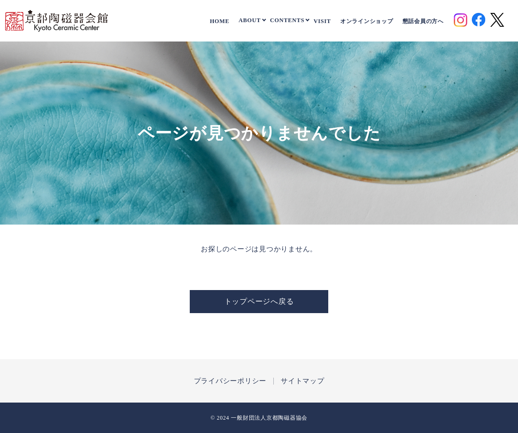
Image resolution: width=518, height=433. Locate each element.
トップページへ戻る (259, 301)
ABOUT (250, 20)
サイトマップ (303, 381)
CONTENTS (287, 20)
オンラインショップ (366, 21)
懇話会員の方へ (423, 21)
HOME (219, 21)
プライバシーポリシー (230, 381)
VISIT (322, 21)
